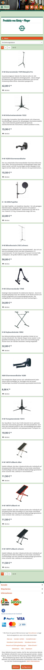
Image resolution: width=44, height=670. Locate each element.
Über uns (9, 639)
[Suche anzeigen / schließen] (27, 7)
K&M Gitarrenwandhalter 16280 (14, 376)
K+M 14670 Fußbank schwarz (13, 549)
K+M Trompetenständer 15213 (13, 419)
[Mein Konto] (36, 7)
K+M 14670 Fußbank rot (11, 506)
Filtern (5, 38)
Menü (5, 7)
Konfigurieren (26, 667)
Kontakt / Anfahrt (19, 639)
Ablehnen (16, 667)
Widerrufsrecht (32, 645)
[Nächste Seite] (5, 47)
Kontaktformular (31, 639)
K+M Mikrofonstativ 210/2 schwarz (15, 245)
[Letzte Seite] (9, 47)
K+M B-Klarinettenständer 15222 (14, 115)
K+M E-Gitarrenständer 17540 (13, 289)
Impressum (29, 649)
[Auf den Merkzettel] (5, 90)
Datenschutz (15, 649)
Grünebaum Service (30, 642)
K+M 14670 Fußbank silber (12, 462)
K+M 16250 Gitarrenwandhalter (14, 159)
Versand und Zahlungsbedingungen (16, 645)
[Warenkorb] (41, 7)
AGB (22, 649)
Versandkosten (32, 633)
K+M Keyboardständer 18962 (12, 332)
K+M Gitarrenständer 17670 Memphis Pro (17, 72)
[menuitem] (5, 7)
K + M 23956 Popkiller (10, 202)
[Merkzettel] (32, 7)
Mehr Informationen (33, 661)
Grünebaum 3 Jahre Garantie (15, 642)
